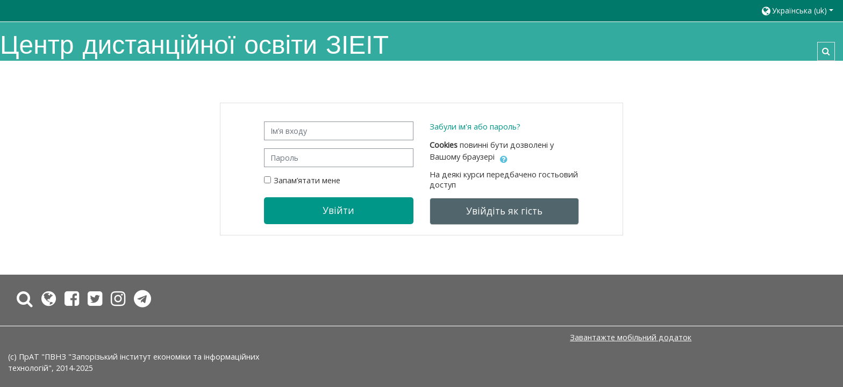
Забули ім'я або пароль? (475, 126)
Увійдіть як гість (504, 210)
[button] (797, 10)
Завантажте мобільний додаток (630, 337)
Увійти (338, 210)
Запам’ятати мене (307, 180)
